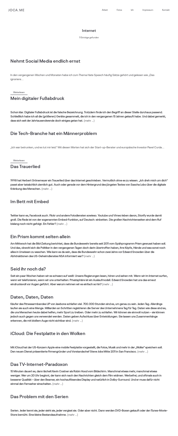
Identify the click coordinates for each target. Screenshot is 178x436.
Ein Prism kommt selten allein (40, 236)
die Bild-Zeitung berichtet (47, 243)
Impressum (148, 10)
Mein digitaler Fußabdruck (37, 98)
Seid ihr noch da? (28, 268)
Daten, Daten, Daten (31, 297)
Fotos (119, 10)
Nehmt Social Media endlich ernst (45, 61)
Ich (132, 10)
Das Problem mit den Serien (39, 396)
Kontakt (166, 10)
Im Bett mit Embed (29, 201)
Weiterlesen (19, 92)
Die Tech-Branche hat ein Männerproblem (53, 133)
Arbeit (105, 10)
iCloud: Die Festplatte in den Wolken (47, 333)
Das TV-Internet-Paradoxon (39, 364)
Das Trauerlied (25, 166)
